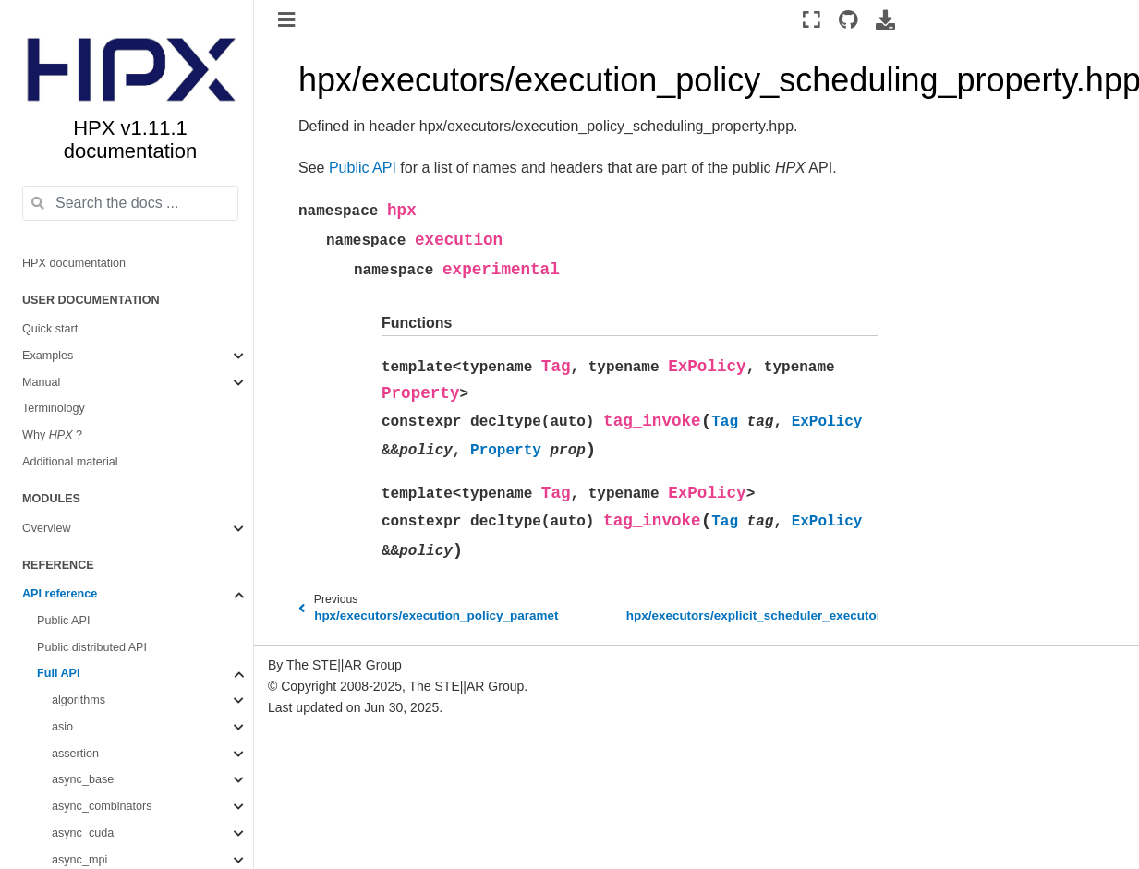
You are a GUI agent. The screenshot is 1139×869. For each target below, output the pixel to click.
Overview (46, 528)
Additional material (70, 461)
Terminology (53, 408)
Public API (63, 620)
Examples (47, 355)
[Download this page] (885, 19)
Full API (58, 673)
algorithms (78, 700)
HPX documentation (74, 263)
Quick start (50, 328)
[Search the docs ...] (130, 203)
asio (62, 726)
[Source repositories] (848, 19)
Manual (41, 382)
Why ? (52, 434)
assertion (75, 753)
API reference (59, 593)
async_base (83, 779)
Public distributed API (92, 647)
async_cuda (83, 833)
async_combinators (102, 806)
